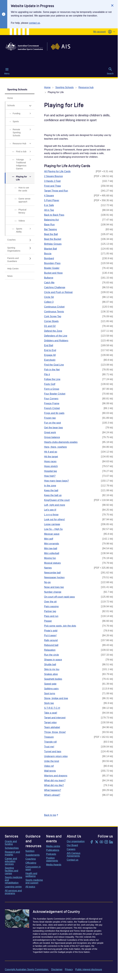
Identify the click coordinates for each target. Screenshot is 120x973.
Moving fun (50, 558)
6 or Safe (49, 205)
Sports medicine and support (34, 881)
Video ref (49, 766)
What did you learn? (55, 780)
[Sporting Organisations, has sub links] (19, 249)
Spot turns (49, 693)
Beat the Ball (51, 234)
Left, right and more (54, 505)
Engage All (50, 355)
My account (99, 31)
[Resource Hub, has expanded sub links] (19, 144)
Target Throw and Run (56, 190)
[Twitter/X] (96, 842)
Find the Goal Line (54, 364)
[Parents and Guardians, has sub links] (19, 259)
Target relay (50, 722)
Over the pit (50, 601)
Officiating (31, 863)
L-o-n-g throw (51, 514)
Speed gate (50, 684)
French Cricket (52, 408)
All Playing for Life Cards (57, 171)
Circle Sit (49, 297)
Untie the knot (51, 761)
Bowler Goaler (51, 268)
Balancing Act (51, 219)
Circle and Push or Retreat (58, 292)
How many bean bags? (56, 480)
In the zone (50, 485)
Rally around (51, 640)
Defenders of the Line (55, 335)
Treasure (49, 737)
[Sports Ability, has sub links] (19, 230)
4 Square (49, 195)
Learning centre (13, 886)
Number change (52, 592)
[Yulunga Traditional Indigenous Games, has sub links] (19, 164)
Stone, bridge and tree (56, 698)
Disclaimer (57, 969)
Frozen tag (50, 418)
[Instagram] (106, 842)
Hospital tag (50, 471)
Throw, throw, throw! (55, 732)
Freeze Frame (51, 403)
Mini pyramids (51, 543)
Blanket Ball (50, 248)
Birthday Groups (53, 244)
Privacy (69, 969)
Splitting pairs (51, 688)
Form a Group (51, 389)
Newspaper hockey (54, 577)
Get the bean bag (53, 427)
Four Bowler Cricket (54, 393)
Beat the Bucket (52, 239)
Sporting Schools (17, 89)
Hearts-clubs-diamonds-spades (61, 442)
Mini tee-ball (50, 548)
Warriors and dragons (55, 775)
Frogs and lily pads (54, 413)
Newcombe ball (52, 572)
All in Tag (49, 210)
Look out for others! (54, 519)
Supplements (33, 855)
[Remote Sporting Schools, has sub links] (19, 133)
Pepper (48, 621)
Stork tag (49, 703)
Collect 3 (49, 302)
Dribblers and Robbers (56, 340)
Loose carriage (52, 524)
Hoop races (50, 461)
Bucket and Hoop (53, 273)
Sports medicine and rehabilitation (13, 880)
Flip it (47, 374)
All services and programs (13, 892)
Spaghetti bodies (53, 679)
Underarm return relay (56, 756)
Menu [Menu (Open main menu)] (7, 71)
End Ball (48, 345)
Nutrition (30, 851)
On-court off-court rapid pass (59, 596)
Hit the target (51, 456)
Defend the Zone (53, 331)
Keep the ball (51, 490)
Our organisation (76, 841)
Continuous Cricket (54, 306)
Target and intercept (54, 717)
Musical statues (52, 563)
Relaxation (50, 650)
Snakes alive (51, 674)
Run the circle (51, 655)
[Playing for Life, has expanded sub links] (19, 178)
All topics (30, 886)
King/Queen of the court (57, 500)
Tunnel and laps (52, 751)
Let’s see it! (50, 509)
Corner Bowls (51, 321)
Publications (52, 850)
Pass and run (51, 616)
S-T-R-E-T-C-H (52, 708)
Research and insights (12, 853)
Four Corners (51, 398)
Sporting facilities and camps (11, 871)
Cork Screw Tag (52, 316)
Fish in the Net (52, 369)
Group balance (52, 437)
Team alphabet (52, 727)
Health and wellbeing (31, 874)
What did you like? (54, 785)
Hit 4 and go (50, 451)
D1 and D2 (50, 326)
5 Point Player (51, 200)
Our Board (72, 845)
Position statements (52, 859)
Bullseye (48, 277)
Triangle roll (50, 742)
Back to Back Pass (54, 215)
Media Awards (53, 864)
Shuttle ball (50, 664)
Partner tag (50, 611)
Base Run (49, 224)
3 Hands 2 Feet (52, 181)
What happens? (52, 790)
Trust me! (49, 746)
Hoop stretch (51, 466)
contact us (34, 23)
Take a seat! (50, 713)
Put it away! (50, 635)
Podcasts (51, 854)
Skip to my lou (51, 669)
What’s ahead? (52, 795)
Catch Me (49, 282)
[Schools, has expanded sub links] (19, 106)
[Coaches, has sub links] (19, 240)
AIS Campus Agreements (73, 854)
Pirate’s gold (50, 630)
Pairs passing (51, 606)
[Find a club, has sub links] (19, 152)
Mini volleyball (51, 553)
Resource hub (86, 87)
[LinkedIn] (111, 842)
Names (48, 567)
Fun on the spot (52, 422)
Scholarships (12, 848)
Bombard (49, 258)
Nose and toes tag (54, 587)
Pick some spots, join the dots (60, 625)
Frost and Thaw (52, 186)
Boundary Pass (52, 263)
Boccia (47, 253)
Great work (50, 432)
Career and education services (11, 861)
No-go (47, 582)
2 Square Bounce (53, 176)
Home (47, 87)
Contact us (72, 859)
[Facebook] (92, 842)
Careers (71, 849)
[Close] (112, 5)
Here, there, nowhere (55, 447)
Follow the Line (52, 379)
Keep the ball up (53, 495)
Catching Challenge (54, 287)
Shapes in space (53, 659)
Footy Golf (49, 384)
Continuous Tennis (54, 311)
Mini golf (48, 538)
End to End (50, 350)
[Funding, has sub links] (19, 114)
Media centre (53, 846)
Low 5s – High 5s (53, 529)
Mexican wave (51, 534)
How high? (50, 476)
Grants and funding (11, 842)
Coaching (31, 859)
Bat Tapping (50, 229)
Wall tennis (50, 771)
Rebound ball (51, 645)
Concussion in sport (33, 868)
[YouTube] (101, 842)
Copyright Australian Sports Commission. (27, 969)
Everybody (50, 360)
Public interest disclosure (88, 969)
